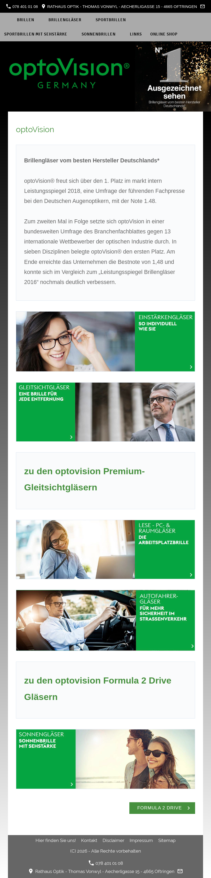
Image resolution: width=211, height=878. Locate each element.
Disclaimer (113, 840)
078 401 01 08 (22, 6)
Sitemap (166, 840)
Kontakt (89, 840)
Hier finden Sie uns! (56, 840)
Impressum (141, 840)
